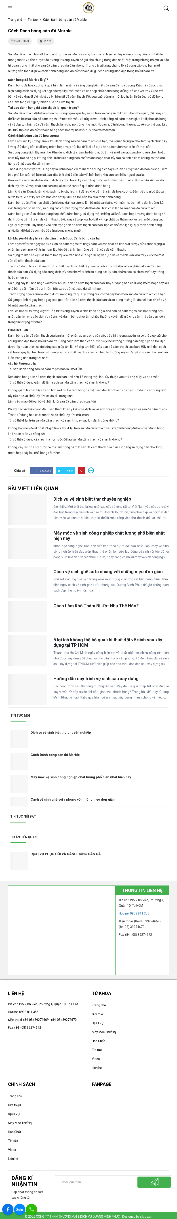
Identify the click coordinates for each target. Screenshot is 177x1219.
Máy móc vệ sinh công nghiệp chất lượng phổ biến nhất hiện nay (109, 556)
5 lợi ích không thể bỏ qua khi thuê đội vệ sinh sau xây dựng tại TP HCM (107, 662)
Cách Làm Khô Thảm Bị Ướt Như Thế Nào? (96, 625)
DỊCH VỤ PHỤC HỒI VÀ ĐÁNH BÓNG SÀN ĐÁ (66, 851)
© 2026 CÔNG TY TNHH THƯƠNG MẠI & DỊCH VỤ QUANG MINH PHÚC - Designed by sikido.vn (88, 1214)
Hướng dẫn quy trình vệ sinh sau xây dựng (96, 697)
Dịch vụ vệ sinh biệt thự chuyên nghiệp (92, 520)
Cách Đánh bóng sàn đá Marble (55, 752)
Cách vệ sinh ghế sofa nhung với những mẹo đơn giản (108, 591)
